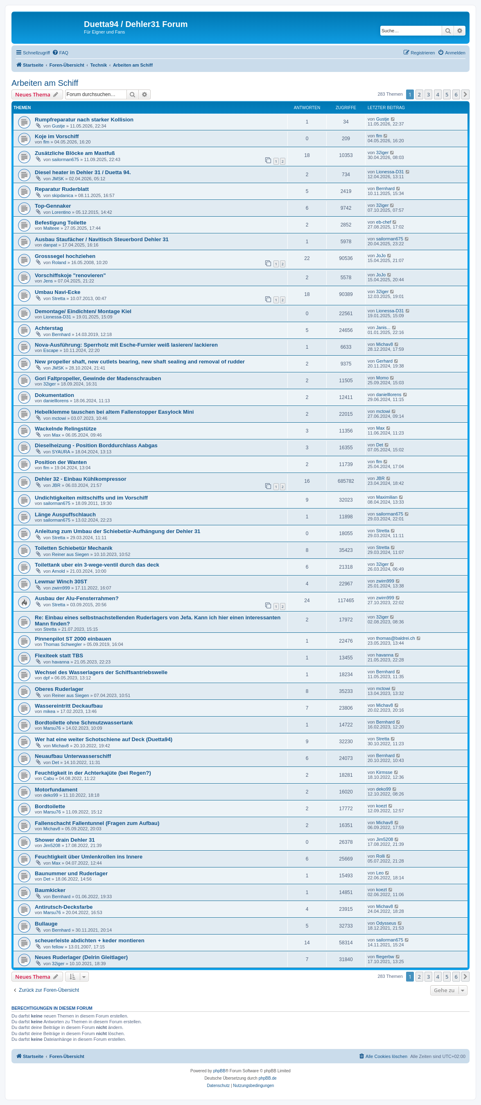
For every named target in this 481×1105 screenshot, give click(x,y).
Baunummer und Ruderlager (71, 873)
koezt (381, 805)
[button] (465, 94)
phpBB (219, 1071)
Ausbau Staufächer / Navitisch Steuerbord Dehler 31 (102, 239)
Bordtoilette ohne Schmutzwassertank (84, 722)
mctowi (59, 418)
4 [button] (437, 94)
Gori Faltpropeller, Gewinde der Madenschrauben (98, 378)
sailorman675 (65, 159)
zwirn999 (61, 587)
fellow (57, 946)
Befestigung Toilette (60, 223)
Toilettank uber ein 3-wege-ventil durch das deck (97, 565)
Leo (380, 872)
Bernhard (385, 188)
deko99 (50, 795)
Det (379, 444)
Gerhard (384, 361)
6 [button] (456, 94)
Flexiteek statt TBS (59, 655)
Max (56, 435)
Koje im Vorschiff (57, 136)
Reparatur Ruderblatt (62, 189)
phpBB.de (268, 1078)
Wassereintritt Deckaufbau (69, 706)
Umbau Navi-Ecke (57, 292)
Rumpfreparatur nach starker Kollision (84, 120)
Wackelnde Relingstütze (65, 429)
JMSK (58, 178)
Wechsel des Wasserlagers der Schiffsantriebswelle (101, 672)
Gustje (58, 125)
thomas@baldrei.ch (395, 638)
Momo (382, 377)
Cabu (48, 778)
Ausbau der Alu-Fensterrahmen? (77, 598)
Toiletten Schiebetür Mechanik (74, 548)
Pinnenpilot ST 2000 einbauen (73, 639)
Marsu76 (52, 728)
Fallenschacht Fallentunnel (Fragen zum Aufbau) (97, 823)
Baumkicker (50, 890)
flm (46, 141)
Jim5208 (52, 845)
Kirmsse (384, 772)
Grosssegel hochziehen (65, 256)
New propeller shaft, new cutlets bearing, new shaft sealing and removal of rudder (140, 362)
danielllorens (56, 400)
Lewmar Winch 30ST (61, 581)
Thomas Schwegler (62, 644)
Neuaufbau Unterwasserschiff (73, 756)
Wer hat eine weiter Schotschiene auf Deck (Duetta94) (103, 739)
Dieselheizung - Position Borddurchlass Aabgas (96, 445)
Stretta (58, 298)
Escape (51, 350)
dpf (46, 677)
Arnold (58, 571)
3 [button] (428, 94)
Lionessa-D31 (390, 171)
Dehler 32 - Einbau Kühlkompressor (80, 479)
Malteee (51, 228)
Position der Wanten (61, 462)
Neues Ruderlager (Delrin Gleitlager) (81, 957)
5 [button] (446, 94)
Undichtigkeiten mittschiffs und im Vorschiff (91, 498)
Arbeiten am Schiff (44, 82)
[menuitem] (60, 53)
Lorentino (61, 212)
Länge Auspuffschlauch (65, 514)
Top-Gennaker (53, 206)
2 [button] (419, 94)
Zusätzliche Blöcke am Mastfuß (75, 153)
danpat (50, 244)
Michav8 (384, 344)
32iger (382, 152)
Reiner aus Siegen (70, 554)
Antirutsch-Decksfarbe (64, 907)
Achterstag (49, 328)
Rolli (380, 856)
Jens (48, 280)
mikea (49, 711)
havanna (60, 661)
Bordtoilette (50, 806)
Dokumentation (54, 395)
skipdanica (62, 195)
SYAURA (61, 451)
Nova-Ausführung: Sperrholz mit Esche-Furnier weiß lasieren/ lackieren (126, 345)
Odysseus (386, 923)
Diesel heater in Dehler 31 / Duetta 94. (83, 172)
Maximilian (386, 497)
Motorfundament (56, 790)
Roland (59, 262)
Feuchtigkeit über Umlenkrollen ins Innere (88, 857)
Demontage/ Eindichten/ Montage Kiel (83, 311)
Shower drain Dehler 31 (65, 840)
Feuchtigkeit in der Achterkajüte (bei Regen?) (93, 773)
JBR (56, 485)
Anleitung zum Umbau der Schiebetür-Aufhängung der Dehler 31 (117, 531)
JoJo (381, 255)
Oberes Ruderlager (59, 689)
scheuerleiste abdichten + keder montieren (90, 940)
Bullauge (46, 924)
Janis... (383, 327)
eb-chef (383, 222)
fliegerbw (385, 956)
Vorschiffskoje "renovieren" (70, 275)
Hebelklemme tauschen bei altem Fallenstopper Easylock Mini (114, 412)
